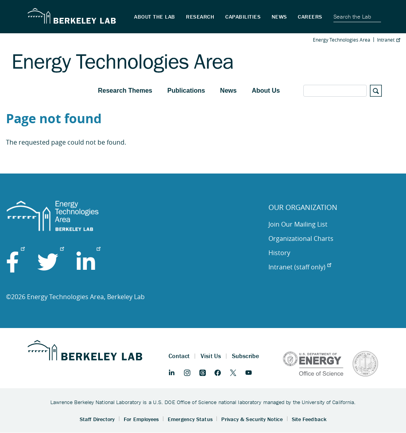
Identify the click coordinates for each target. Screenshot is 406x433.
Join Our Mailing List (297, 224)
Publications (186, 90)
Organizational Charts (300, 238)
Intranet (388, 39)
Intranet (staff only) (299, 267)
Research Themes (125, 90)
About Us (266, 90)
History (279, 252)
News (228, 90)
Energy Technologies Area (341, 39)
